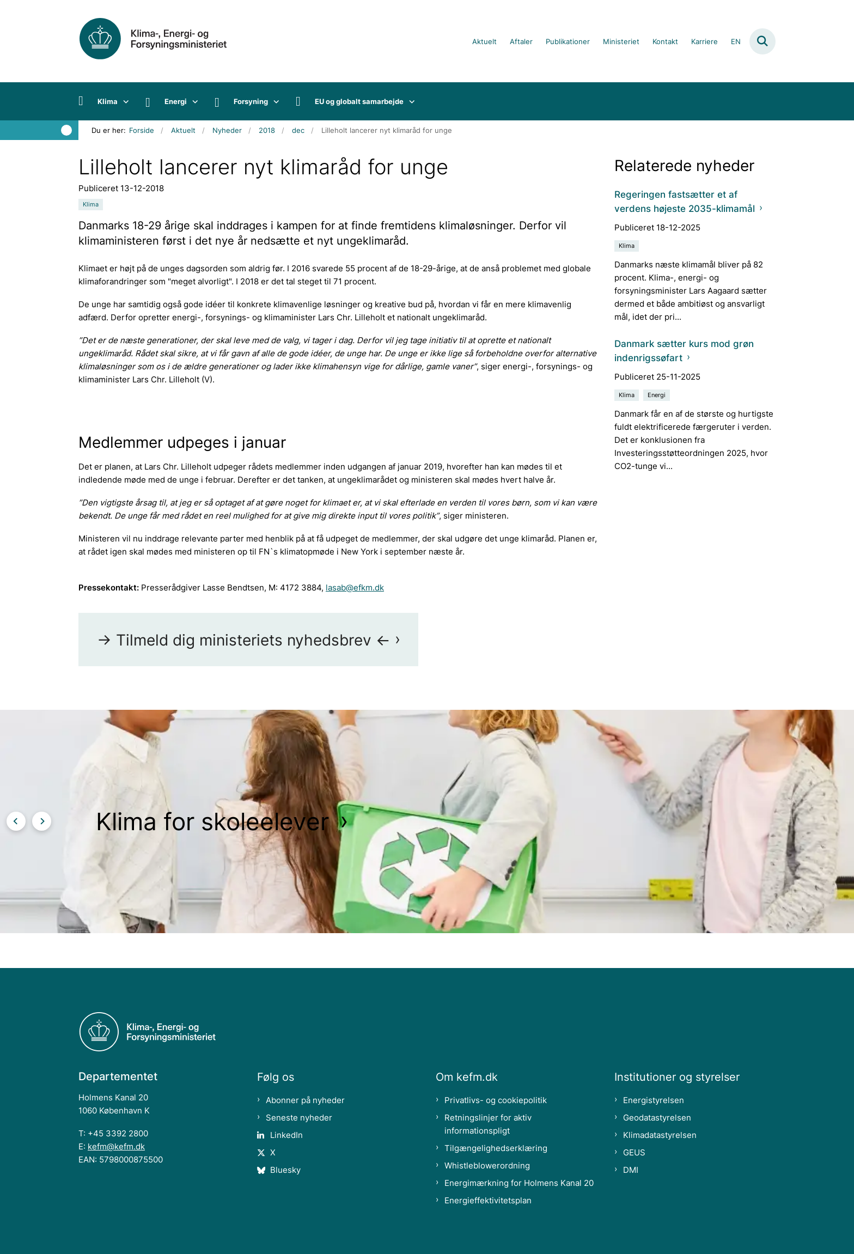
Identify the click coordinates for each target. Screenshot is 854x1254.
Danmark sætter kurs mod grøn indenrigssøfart (684, 350)
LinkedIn (286, 1135)
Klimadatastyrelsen (660, 1135)
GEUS (634, 1152)
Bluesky (285, 1170)
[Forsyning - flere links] (273, 101)
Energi (175, 101)
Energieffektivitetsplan (488, 1200)
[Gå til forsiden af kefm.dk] (165, 41)
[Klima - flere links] (123, 101)
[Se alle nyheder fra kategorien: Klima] (90, 204)
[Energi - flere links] (192, 101)
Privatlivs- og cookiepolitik (495, 1100)
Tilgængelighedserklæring (495, 1148)
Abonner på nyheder (305, 1100)
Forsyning (251, 101)
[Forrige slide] (16, 821)
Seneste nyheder (299, 1117)
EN (736, 42)
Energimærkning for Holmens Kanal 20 (519, 1183)
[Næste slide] (41, 821)
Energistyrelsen (653, 1100)
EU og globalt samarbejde (359, 101)
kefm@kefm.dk (116, 1146)
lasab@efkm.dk (355, 587)
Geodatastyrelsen (657, 1117)
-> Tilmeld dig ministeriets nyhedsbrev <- (244, 640)
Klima (107, 101)
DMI (630, 1170)
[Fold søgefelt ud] (762, 41)
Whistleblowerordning (487, 1165)
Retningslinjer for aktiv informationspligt (488, 1124)
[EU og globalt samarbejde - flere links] (409, 101)
